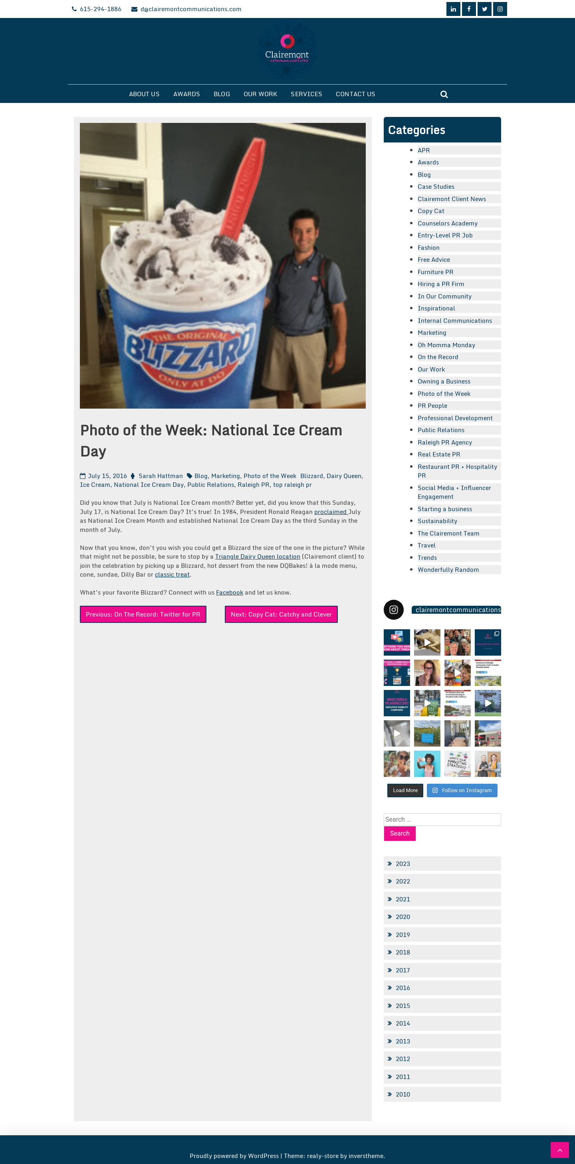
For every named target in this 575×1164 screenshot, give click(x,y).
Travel (427, 545)
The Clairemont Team (449, 533)
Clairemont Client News (452, 199)
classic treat (172, 574)
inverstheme (366, 1155)
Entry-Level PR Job (445, 235)
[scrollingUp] (560, 1150)
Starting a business (445, 509)
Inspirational (436, 308)
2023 (403, 863)
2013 (403, 1041)
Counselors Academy (448, 223)
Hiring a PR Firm (441, 284)
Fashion (429, 247)
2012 (403, 1058)
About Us (144, 94)
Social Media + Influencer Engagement (454, 492)
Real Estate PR (439, 454)
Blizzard (311, 475)
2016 (403, 987)
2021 (403, 899)
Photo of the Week (270, 475)
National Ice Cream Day (149, 484)
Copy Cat (431, 210)
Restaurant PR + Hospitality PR (457, 471)
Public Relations (210, 484)
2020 (403, 916)
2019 (403, 934)
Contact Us (355, 94)
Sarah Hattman (161, 475)
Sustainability (437, 521)
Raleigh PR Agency (445, 442)
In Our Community (445, 296)
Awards (186, 94)
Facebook (229, 592)
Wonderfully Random (448, 569)
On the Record (438, 357)
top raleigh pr (292, 484)
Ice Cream (95, 484)
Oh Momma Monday (446, 345)
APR (424, 150)
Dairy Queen (344, 475)
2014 (403, 1023)
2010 (403, 1094)
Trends (427, 557)
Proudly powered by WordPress (235, 1155)
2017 (403, 970)
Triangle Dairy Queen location (257, 556)
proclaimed (331, 511)
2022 (403, 881)
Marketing (225, 475)
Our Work (261, 94)
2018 (403, 952)
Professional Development (455, 418)
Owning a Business (444, 381)
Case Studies (436, 186)
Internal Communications (455, 320)
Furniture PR (436, 272)
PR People (432, 405)
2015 (403, 1005)
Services (306, 94)
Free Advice (434, 259)
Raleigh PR (254, 484)
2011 (403, 1076)
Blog (222, 94)
